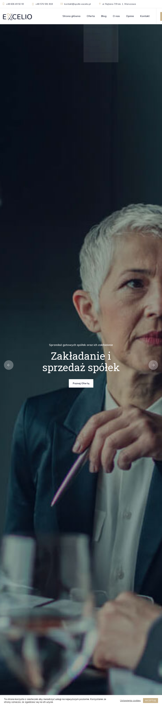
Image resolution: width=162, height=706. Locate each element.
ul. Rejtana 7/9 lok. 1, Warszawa (117, 4)
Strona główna (71, 16)
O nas (116, 16)
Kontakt (145, 16)
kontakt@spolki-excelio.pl (76, 4)
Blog (103, 16)
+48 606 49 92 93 (13, 4)
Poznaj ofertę (81, 383)
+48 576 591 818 (42, 4)
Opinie (130, 16)
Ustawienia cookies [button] (130, 700)
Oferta (91, 16)
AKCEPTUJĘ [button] (150, 700)
